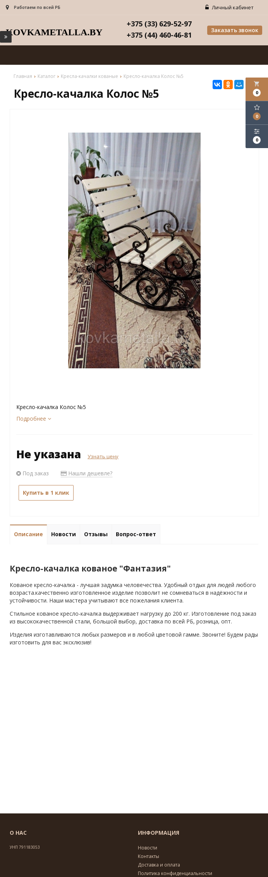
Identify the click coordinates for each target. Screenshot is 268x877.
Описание (28, 534)
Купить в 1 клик (46, 493)
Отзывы (96, 534)
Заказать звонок (234, 31)
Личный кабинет (230, 7)
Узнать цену (103, 456)
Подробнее (33, 419)
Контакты (148, 856)
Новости (63, 534)
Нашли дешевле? (86, 473)
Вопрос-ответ (136, 534)
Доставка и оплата (159, 865)
